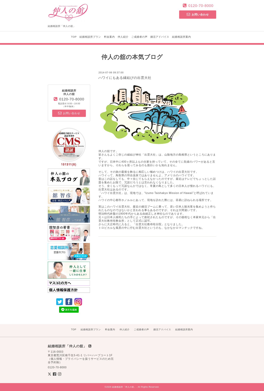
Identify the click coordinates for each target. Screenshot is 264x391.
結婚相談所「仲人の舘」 (124, 387)
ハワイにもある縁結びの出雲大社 (124, 78)
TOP (74, 36)
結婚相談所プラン (90, 36)
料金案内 (109, 36)
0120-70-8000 (200, 6)
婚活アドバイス (159, 36)
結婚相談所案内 (181, 36)
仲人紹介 (123, 36)
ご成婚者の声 (139, 36)
